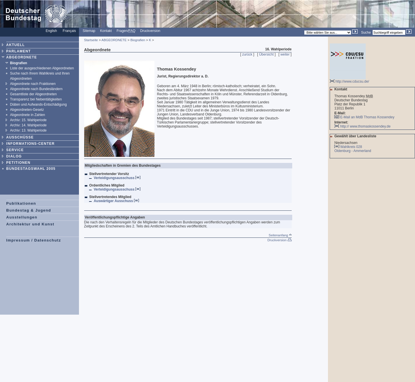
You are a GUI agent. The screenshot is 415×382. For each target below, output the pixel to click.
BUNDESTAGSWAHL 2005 (31, 169)
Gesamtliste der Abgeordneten (33, 94)
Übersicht (266, 54)
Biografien (18, 63)
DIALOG (14, 156)
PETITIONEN (18, 163)
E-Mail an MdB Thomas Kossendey (367, 117)
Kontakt (106, 31)
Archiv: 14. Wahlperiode (28, 125)
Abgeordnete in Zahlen (27, 115)
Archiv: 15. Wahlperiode (28, 120)
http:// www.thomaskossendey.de (362, 126)
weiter (285, 54)
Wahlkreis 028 (351, 147)
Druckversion (150, 31)
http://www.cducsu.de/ (349, 79)
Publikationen (21, 203)
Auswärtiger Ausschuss (116, 201)
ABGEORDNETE (21, 57)
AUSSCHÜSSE (20, 137)
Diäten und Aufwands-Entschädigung (38, 104)
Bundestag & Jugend (28, 210)
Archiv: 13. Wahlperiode (28, 130)
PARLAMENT (18, 51)
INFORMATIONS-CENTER (30, 144)
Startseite (91, 40)
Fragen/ (125, 31)
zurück (247, 54)
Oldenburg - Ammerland (353, 151)
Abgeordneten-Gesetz (27, 110)
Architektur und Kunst (30, 224)
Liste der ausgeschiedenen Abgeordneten (42, 68)
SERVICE (15, 150)
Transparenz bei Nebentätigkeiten (36, 99)
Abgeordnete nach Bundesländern (36, 89)
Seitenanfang (280, 235)
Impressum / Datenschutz (33, 240)
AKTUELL (15, 45)
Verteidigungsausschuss (117, 178)
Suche (366, 33)
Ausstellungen (21, 217)
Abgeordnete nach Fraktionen (33, 84)
